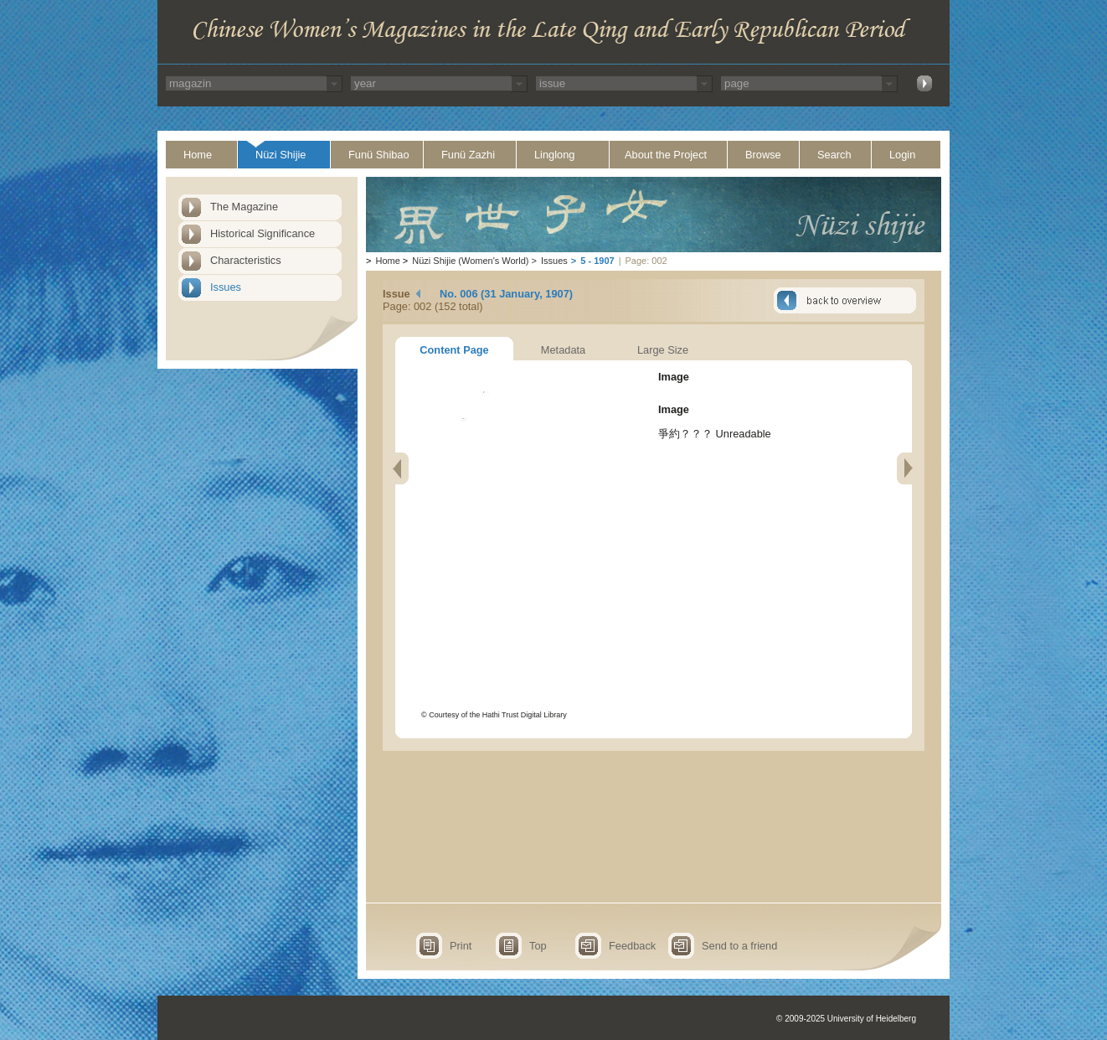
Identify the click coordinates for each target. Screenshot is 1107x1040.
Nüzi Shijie (280, 154)
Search (834, 154)
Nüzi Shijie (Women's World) (470, 261)
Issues (225, 287)
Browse (763, 154)
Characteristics (245, 260)
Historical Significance (262, 233)
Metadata (563, 350)
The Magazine (244, 206)
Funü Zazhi (468, 154)
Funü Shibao (378, 154)
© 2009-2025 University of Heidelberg (846, 1018)
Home (197, 154)
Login (902, 154)
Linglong (554, 154)
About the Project (666, 154)
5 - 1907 (597, 261)
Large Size (662, 350)
